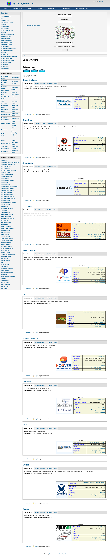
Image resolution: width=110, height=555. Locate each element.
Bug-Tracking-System (7, 22)
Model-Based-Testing (14, 123)
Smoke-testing (5, 143)
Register (100, 1)
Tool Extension (100, 442)
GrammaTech (101, 146)
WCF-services (4, 282)
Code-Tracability (5, 184)
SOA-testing (4, 266)
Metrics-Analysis (5, 232)
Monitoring (4, 130)
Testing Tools (16, 8)
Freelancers (65, 8)
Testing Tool (101, 97)
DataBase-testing (5, 200)
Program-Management (7, 40)
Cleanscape (101, 407)
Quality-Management (6, 44)
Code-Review (4, 182)
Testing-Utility (4, 66)
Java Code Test (29, 250)
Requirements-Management (8, 48)
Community (51, 8)
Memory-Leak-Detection (7, 228)
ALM (2, 18)
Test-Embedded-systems (8, 276)
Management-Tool (6, 36)
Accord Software (100, 104)
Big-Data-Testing (5, 172)
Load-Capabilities (6, 222)
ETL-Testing (4, 210)
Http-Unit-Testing (5, 212)
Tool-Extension (5, 68)
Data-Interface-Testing (7, 194)
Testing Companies (81, 8)
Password (64, 19)
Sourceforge (101, 234)
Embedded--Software (7, 208)
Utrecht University (99, 322)
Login (95, 1)
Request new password (33, 25)
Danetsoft (51, 554)
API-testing (4, 160)
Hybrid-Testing (5, 114)
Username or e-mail (65, 14)
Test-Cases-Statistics (7, 272)
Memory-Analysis (5, 226)
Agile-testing (15, 77)
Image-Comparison (6, 216)
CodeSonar (27, 120)
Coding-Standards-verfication (9, 186)
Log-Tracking (4, 224)
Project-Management (6, 42)
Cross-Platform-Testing (7, 188)
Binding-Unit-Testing (6, 176)
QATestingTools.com (23, 3)
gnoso (103, 365)
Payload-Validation (6, 244)
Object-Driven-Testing (14, 130)
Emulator (3, 32)
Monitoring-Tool (5, 38)
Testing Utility (101, 399)
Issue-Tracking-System (7, 34)
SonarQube (27, 163)
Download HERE (100, 108)
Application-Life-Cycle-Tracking (10, 162)
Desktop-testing (5, 204)
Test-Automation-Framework (9, 56)
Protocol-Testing (5, 252)
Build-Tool (3, 24)
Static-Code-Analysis (7, 268)
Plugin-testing (5, 250)
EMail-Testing (4, 206)
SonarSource (101, 189)
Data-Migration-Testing (7, 196)
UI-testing (3, 278)
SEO (2, 262)
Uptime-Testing (5, 280)
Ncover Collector (30, 338)
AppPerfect (101, 278)
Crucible (26, 465)
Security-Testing (5, 260)
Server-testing (5, 264)
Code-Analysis (5, 178)
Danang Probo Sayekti (61, 554)
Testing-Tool (4, 64)
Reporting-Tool (5, 46)
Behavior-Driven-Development (5, 88)
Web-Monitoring (5, 284)
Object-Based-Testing (7, 238)
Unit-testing (4, 151)
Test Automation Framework (93, 224)
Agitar (103, 535)
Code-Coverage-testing (7, 180)
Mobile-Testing (5, 234)
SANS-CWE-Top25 (6, 256)
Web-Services (4, 286)
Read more (27, 114)
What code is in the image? (65, 42)
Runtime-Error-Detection (8, 254)
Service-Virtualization (7, 50)
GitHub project (92, 234)
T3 (23, 294)
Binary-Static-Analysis (7, 174)
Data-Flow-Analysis (6, 192)
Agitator (26, 509)
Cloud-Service (5, 26)
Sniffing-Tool (4, 54)
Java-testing (4, 220)
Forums (39, 8)
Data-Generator (5, 28)
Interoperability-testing (7, 218)
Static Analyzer (29, 80)
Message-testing (5, 230)
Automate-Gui (4, 20)
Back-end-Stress (5, 168)
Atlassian (102, 492)
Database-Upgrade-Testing (8, 202)
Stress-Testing (5, 270)
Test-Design (4, 274)
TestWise (26, 382)
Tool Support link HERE (98, 106)
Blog (29, 8)
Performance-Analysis (7, 248)
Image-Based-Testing (7, 214)
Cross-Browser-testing (7, 190)
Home (4, 8)
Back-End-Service (6, 166)
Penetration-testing (6, 246)
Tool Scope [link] (5, 13)
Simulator (3, 52)
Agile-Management (6, 16)
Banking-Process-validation (8, 170)
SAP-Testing (4, 258)
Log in (37, 114)
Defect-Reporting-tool (7, 30)
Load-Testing (15, 118)
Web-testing (4, 288)
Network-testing (5, 236)
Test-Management (6, 62)
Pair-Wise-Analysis (6, 242)
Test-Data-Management (7, 60)
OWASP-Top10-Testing (7, 240)
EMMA (25, 425)
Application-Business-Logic (4, 82)
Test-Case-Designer (6, 58)
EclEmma (27, 206)
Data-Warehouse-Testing (8, 198)
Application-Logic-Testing (8, 164)
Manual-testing (5, 123)
